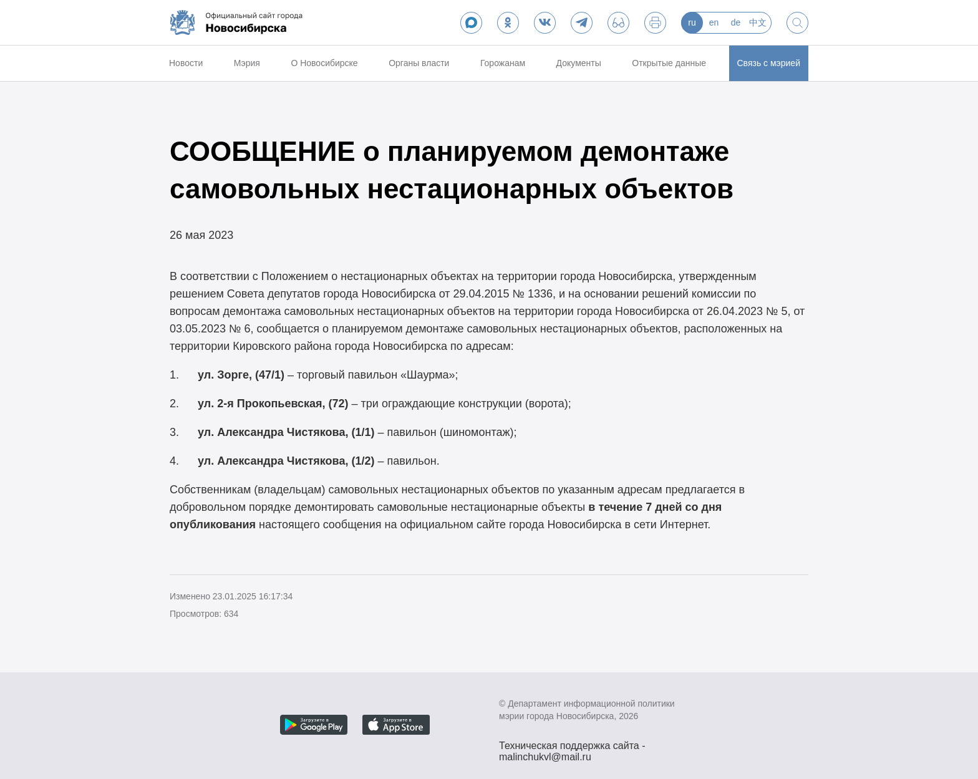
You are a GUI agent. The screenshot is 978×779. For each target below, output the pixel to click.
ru (691, 22)
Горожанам (502, 63)
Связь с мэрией (768, 63)
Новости (186, 63)
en (714, 22)
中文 (758, 22)
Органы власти (419, 63)
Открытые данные (669, 63)
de (736, 22)
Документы (578, 63)
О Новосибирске (324, 63)
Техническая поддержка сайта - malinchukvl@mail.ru (572, 747)
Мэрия (247, 63)
